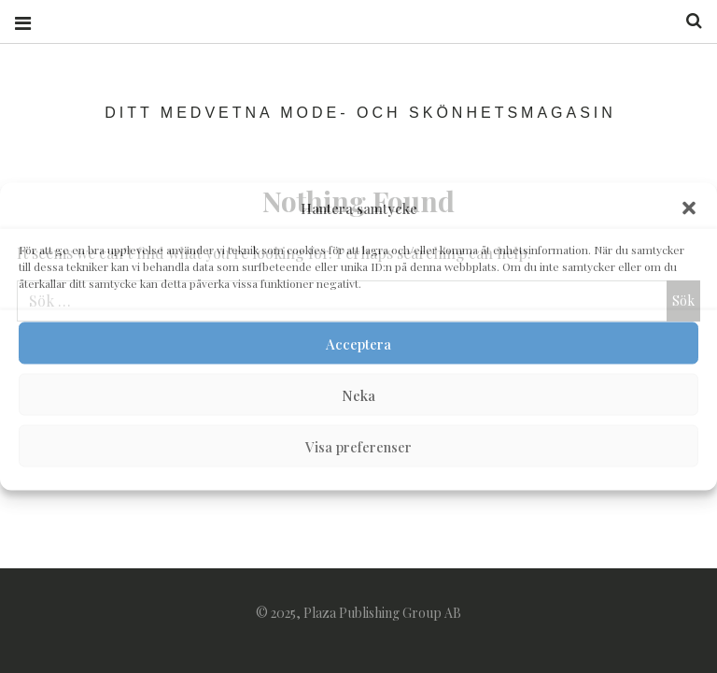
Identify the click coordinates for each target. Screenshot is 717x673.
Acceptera (358, 343)
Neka (358, 394)
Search (687, 21)
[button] (689, 208)
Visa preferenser (358, 446)
